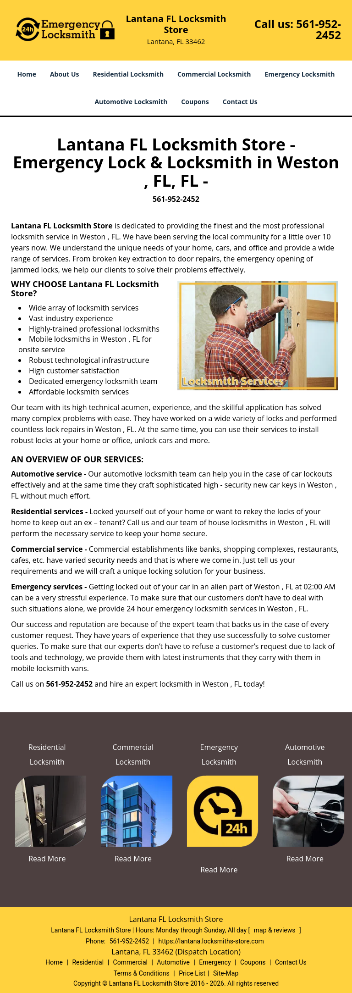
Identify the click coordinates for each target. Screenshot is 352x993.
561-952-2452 (318, 29)
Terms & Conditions (142, 973)
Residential (88, 962)
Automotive (173, 962)
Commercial (130, 962)
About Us (64, 74)
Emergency (215, 962)
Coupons (195, 101)
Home (26, 74)
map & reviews (275, 930)
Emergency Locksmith (299, 74)
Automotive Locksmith (130, 101)
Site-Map (225, 973)
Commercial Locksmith (214, 74)
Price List (192, 973)
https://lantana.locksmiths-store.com (211, 941)
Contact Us (240, 101)
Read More (47, 859)
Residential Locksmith (128, 74)
